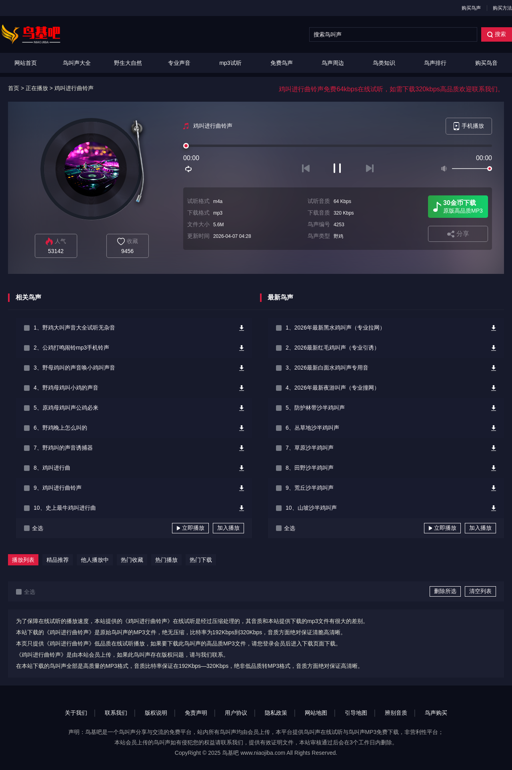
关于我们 (76, 713)
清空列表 (480, 591)
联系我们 (116, 713)
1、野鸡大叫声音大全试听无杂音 (74, 327)
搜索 (496, 34)
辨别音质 (396, 713)
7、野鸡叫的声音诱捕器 (63, 447)
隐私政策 (276, 713)
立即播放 (190, 528)
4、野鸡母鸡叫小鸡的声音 (66, 387)
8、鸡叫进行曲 (52, 467)
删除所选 (445, 591)
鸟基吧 (230, 753)
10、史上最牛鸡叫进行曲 (65, 508)
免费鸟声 (281, 63)
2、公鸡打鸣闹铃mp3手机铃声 (71, 347)
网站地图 (316, 713)
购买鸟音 (486, 63)
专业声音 (179, 63)
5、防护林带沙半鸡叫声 (315, 407)
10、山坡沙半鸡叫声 (311, 508)
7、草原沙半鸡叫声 (310, 447)
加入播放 (228, 528)
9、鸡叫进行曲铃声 (58, 488)
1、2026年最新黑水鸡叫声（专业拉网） (335, 327)
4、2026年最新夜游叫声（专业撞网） (333, 387)
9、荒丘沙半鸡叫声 (310, 488)
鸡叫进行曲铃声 (74, 88)
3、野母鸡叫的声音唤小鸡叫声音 (74, 367)
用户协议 (236, 713)
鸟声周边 (333, 63)
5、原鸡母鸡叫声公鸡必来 (66, 407)
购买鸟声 (471, 8)
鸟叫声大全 (77, 63)
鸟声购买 (436, 713)
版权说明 (156, 713)
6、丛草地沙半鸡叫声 (312, 427)
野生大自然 (128, 63)
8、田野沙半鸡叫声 (310, 467)
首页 (13, 88)
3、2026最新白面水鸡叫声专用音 (327, 367)
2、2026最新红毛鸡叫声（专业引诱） (333, 347)
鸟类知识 (384, 63)
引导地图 (356, 713)
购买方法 (502, 8)
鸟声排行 (435, 63)
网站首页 (25, 63)
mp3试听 (230, 63)
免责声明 (196, 713)
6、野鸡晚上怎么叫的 (60, 427)
